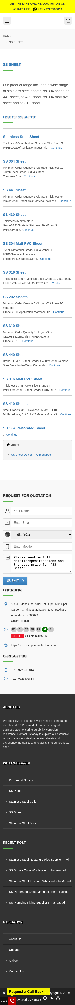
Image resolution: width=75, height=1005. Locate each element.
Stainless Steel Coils (22, 801)
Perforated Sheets (21, 780)
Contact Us (16, 971)
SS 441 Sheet (14, 190)
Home (7, 35)
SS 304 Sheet (14, 161)
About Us (15, 939)
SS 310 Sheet (14, 326)
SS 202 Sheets (15, 297)
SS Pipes (15, 790)
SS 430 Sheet (14, 215)
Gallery (14, 960)
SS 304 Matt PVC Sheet (22, 244)
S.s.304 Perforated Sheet (24, 428)
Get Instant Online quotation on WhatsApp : (37, 7)
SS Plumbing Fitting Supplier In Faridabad (37, 902)
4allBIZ (36, 999)
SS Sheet (15, 812)
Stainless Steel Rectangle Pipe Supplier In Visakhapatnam (40, 859)
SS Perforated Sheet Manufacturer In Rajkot (38, 891)
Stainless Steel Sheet (21, 137)
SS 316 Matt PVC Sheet (22, 379)
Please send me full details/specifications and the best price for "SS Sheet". (41, 563)
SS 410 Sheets (15, 404)
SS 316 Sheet (14, 272)
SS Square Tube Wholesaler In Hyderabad (37, 870)
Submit (13, 580)
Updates (14, 949)
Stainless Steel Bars (22, 823)
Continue (56, 147)
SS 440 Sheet (14, 355)
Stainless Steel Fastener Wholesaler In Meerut (40, 881)
